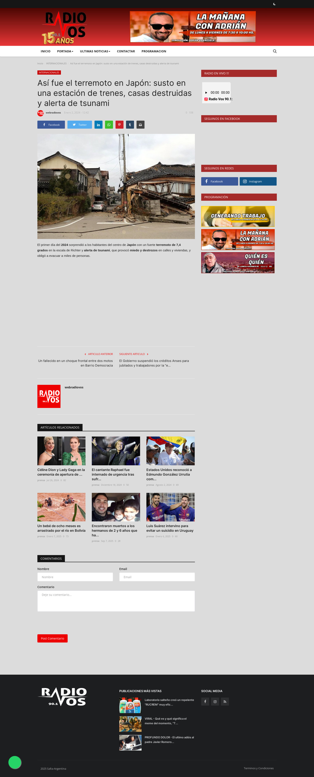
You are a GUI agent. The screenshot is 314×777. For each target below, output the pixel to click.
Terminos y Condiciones (259, 768)
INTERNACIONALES (56, 63)
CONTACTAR (126, 51)
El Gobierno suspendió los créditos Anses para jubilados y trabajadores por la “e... (154, 363)
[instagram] (215, 702)
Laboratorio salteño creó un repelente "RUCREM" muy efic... (169, 702)
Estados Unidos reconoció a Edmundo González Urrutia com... (169, 474)
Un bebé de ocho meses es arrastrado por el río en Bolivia (61, 528)
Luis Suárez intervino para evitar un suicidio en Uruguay (169, 528)
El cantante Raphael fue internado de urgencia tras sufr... (113, 474)
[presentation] (69, 623)
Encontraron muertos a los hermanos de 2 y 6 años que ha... (114, 530)
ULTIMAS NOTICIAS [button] (95, 51)
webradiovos (49, 113)
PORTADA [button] (65, 51)
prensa (41, 480)
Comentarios (51, 559)
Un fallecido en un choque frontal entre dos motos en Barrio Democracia (75, 363)
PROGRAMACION (154, 51)
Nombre (43, 569)
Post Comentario (52, 638)
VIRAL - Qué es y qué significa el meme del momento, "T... (166, 721)
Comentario (45, 587)
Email (123, 569)
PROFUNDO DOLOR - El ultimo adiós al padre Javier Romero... (169, 740)
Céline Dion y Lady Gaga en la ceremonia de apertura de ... (61, 472)
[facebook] (205, 702)
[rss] (225, 702)
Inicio (45, 51)
